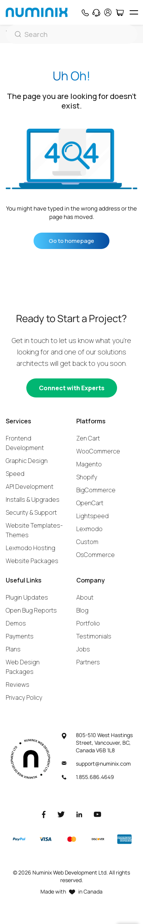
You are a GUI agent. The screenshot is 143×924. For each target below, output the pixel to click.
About (84, 597)
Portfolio (88, 623)
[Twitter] (61, 814)
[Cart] (119, 12)
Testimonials (93, 636)
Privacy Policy (24, 697)
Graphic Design (27, 460)
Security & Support (31, 512)
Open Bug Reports (31, 610)
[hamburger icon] (133, 12)
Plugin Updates (27, 597)
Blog (82, 610)
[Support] (96, 12)
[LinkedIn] (79, 814)
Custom (87, 542)
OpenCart (89, 503)
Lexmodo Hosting (30, 548)
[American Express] (124, 839)
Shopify (86, 477)
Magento (89, 464)
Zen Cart (88, 438)
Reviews (17, 684)
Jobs (83, 649)
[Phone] (84, 12)
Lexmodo (89, 529)
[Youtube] (97, 814)
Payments (20, 636)
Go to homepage (71, 241)
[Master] (71, 839)
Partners (88, 662)
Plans (13, 649)
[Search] (71, 34)
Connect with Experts (71, 388)
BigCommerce (96, 490)
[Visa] (45, 839)
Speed (15, 473)
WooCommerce (98, 451)
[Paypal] (19, 839)
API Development (29, 486)
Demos (16, 623)
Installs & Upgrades (32, 499)
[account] (108, 12)
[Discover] (98, 839)
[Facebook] (44, 814)
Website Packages (32, 561)
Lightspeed (92, 516)
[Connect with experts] (71, 387)
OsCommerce (95, 555)
